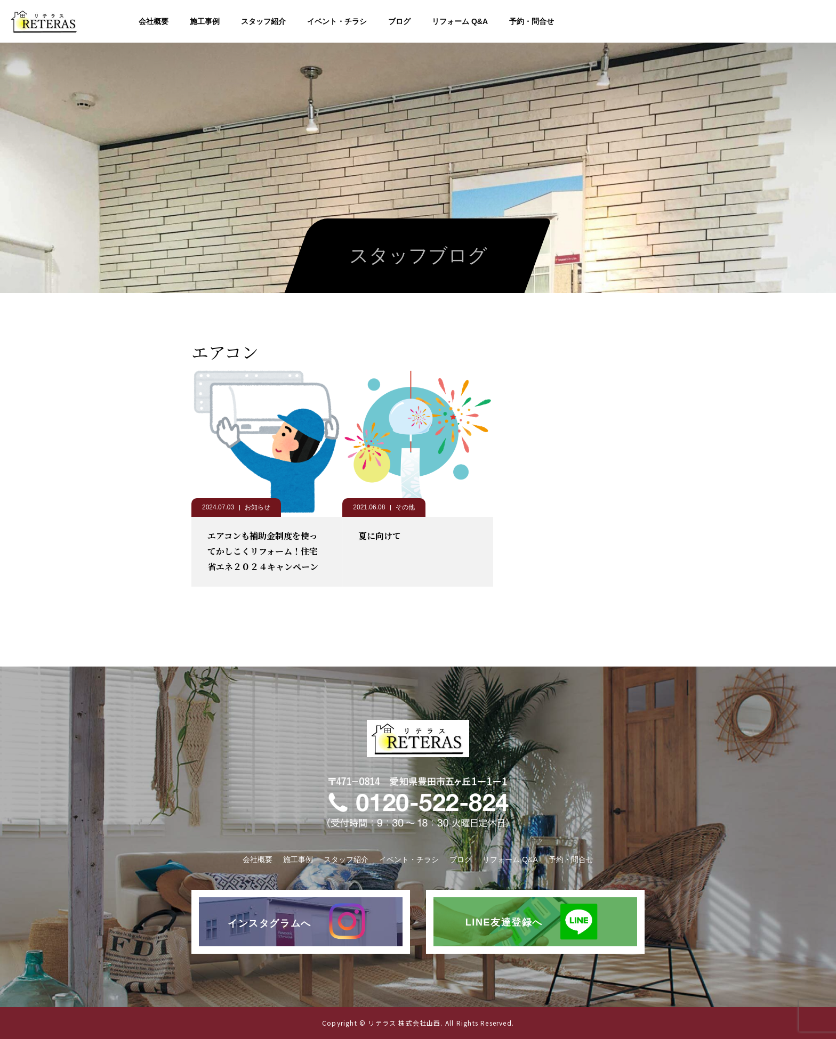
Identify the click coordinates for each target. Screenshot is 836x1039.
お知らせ (257, 507)
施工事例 (205, 21)
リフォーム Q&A (460, 21)
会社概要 (153, 21)
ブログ (399, 21)
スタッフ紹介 (263, 21)
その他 (405, 507)
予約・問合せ (531, 21)
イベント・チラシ (337, 21)
